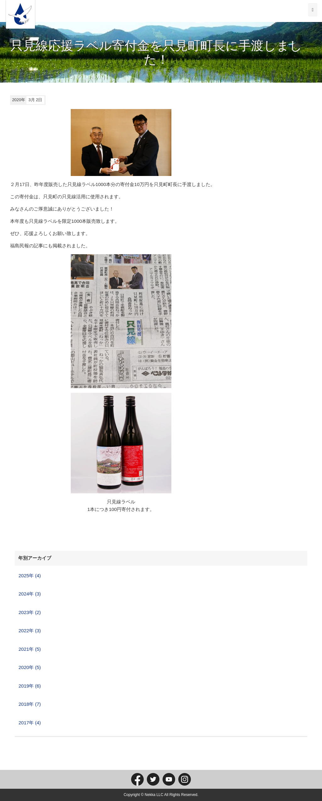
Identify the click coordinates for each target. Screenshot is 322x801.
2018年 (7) (30, 704)
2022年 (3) (30, 630)
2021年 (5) (30, 649)
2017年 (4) (30, 722)
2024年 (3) (30, 593)
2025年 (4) (30, 575)
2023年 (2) (30, 612)
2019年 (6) (30, 686)
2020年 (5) (30, 667)
